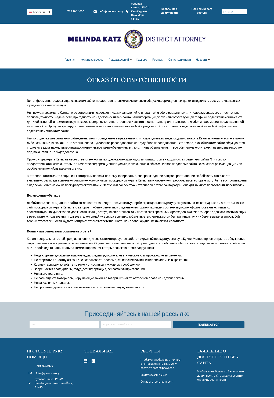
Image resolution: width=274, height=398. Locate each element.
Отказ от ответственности (156, 382)
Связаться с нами (179, 59)
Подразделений (119, 59)
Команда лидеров (92, 59)
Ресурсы (157, 59)
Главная (70, 59)
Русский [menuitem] (39, 12)
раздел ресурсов (163, 368)
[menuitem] (39, 12)
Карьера (141, 59)
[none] (39, 12)
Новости (201, 59)
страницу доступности (211, 380)
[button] (208, 325)
